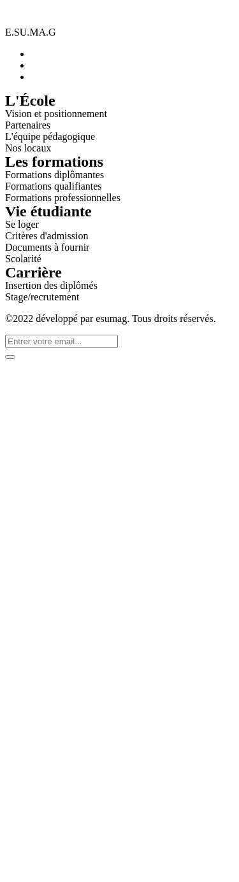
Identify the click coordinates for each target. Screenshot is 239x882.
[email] (61, 341)
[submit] (10, 357)
